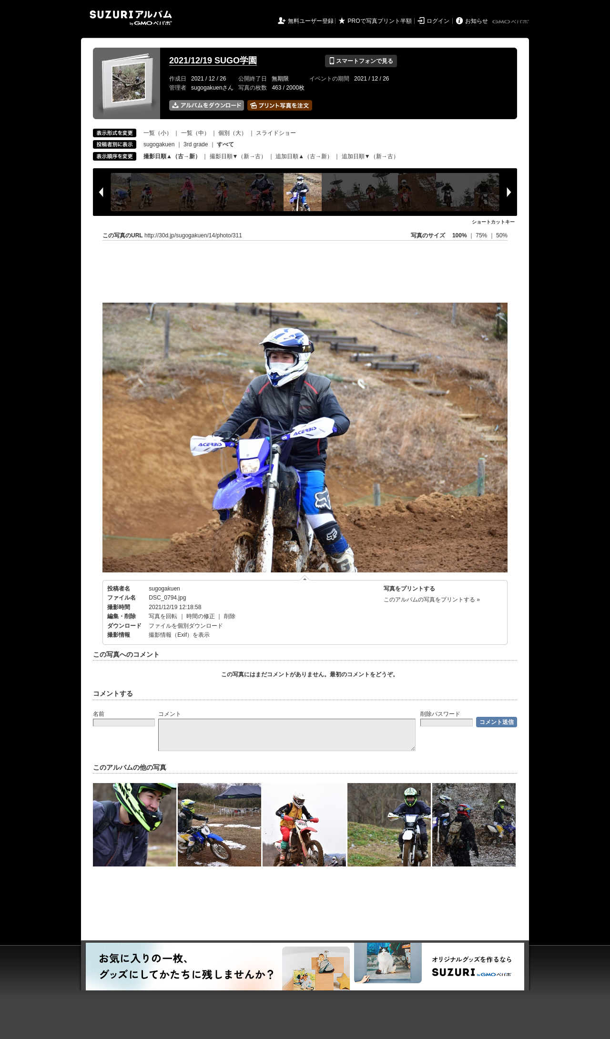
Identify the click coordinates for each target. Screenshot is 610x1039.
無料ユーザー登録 (311, 21)
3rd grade (195, 144)
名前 (98, 714)
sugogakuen (158, 144)
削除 (229, 616)
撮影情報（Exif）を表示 (179, 635)
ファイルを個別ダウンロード (186, 625)
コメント (169, 714)
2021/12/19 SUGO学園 (213, 60)
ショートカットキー (493, 221)
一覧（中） (195, 133)
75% (482, 235)
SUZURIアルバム (131, 18)
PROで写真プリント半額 (380, 21)
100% (459, 235)
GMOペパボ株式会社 (511, 22)
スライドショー (276, 133)
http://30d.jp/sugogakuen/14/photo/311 (193, 235)
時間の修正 (200, 616)
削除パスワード (440, 714)
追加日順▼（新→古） (370, 156)
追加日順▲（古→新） (304, 156)
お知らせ (476, 21)
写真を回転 (163, 616)
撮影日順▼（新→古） (238, 156)
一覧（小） (157, 133)
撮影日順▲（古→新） (172, 156)
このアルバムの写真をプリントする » (432, 599)
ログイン (438, 21)
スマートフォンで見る (361, 61)
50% (502, 235)
